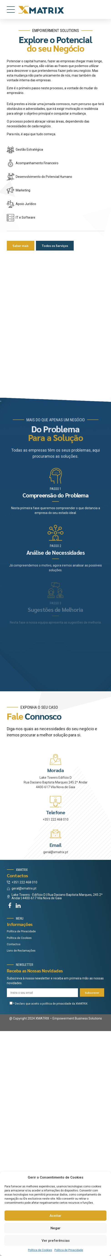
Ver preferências (56, 1241)
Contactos (13, 1169)
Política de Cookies (40, 1250)
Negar (55, 1228)
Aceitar (55, 1216)
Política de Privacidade (68, 1250)
